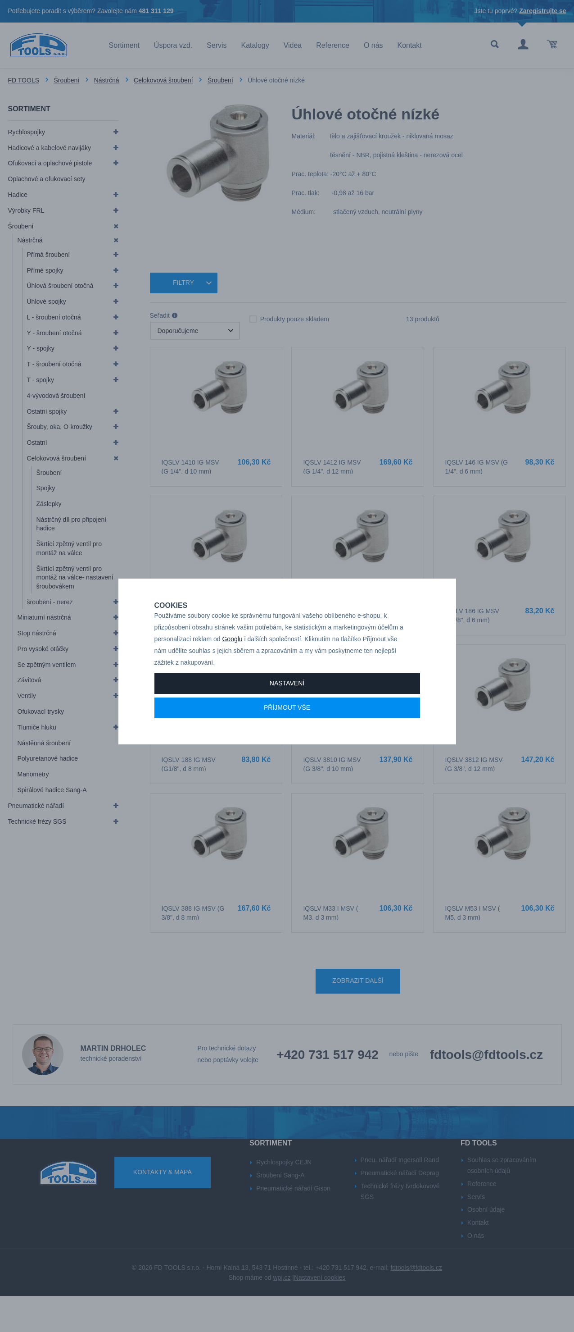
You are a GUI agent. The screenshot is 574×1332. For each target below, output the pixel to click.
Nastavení (287, 714)
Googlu (232, 670)
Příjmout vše (287, 739)
